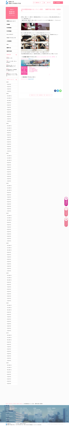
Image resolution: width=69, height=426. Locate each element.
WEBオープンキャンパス (11, 37)
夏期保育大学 (50, 417)
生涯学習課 (49, 409)
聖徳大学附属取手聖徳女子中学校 (25, 412)
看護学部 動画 (9, 51)
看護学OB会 (9, 47)
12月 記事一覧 (9, 95)
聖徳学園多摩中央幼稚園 (38, 417)
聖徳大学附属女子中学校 (24, 409)
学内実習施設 (9, 27)
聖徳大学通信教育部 (9, 416)
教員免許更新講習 (50, 413)
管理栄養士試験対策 (51, 418)
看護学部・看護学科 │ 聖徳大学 (17, 403)
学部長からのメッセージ (11, 21)
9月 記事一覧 (9, 102)
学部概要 (8, 24)
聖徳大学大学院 (8, 409)
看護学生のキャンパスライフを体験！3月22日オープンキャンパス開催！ (11, 74)
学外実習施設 (9, 31)
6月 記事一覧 (9, 109)
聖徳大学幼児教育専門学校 (10, 420)
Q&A (8, 44)
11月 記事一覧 (9, 98)
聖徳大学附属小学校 (23, 417)
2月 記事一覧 (9, 118)
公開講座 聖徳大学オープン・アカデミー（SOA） (52, 411)
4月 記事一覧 (9, 84)
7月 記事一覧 (9, 107)
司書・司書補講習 (50, 415)
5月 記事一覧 (9, 171)
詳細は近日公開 (30, 79)
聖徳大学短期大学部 (9, 412)
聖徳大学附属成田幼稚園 (38, 412)
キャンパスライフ (10, 34)
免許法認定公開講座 (51, 414)
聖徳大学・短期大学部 (9, 403)
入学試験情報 (9, 41)
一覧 (16, 54)
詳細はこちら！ (31, 58)
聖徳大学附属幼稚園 (37, 409)
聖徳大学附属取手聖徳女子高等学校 (25, 413)
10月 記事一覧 (9, 100)
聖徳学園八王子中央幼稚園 (38, 416)
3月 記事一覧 (9, 86)
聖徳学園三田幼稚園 (37, 415)
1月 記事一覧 (9, 91)
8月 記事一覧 (9, 194)
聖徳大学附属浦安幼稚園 (38, 413)
